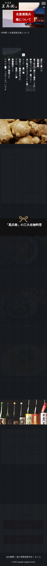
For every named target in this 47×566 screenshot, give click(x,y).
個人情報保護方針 (24, 557)
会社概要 (10, 557)
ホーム (38, 557)
